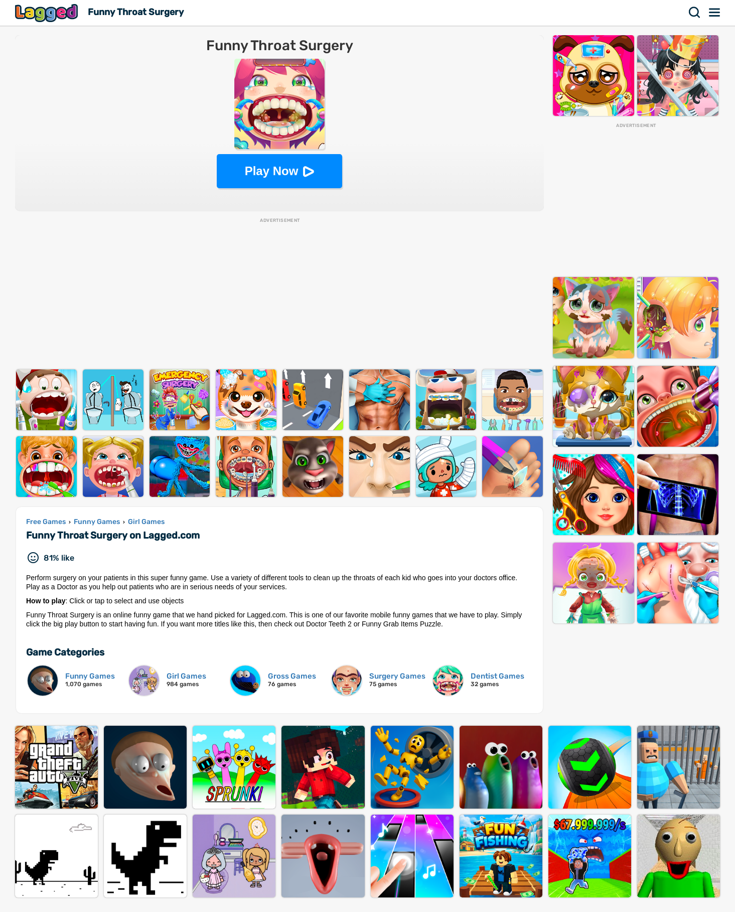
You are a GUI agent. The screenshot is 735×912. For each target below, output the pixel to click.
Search (695, 12)
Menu (715, 12)
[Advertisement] (279, 294)
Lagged (47, 13)
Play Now (272, 171)
